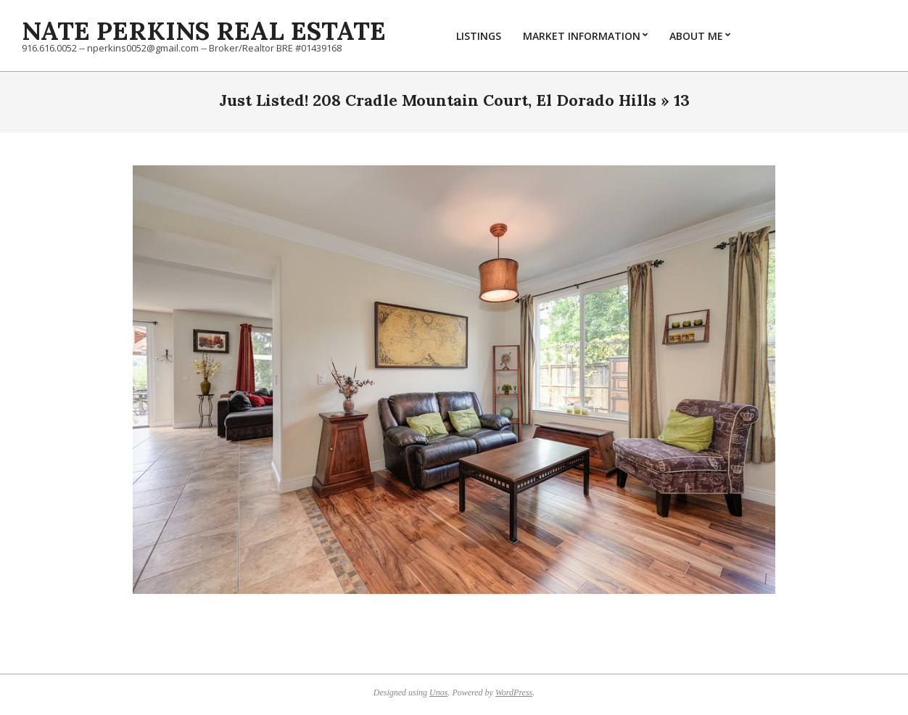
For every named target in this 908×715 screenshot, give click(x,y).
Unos (438, 692)
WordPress (513, 692)
